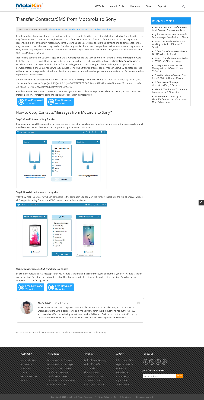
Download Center (124, 384)
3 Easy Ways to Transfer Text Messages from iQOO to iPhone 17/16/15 (167, 68)
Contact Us (26, 364)
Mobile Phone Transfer (47, 332)
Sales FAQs (121, 368)
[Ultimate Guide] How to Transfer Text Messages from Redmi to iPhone (170, 36)
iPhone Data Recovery (95, 376)
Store (148, 6)
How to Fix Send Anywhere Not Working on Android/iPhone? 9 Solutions (168, 44)
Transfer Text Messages (58, 372)
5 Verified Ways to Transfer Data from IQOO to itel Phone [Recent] (169, 77)
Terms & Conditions (122, 397)
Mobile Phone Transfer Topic (79, 29)
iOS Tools (99, 6)
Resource (135, 6)
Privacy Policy (103, 397)
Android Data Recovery (95, 360)
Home (19, 332)
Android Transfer (92, 364)
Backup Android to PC (57, 384)
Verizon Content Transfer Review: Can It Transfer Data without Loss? (169, 29)
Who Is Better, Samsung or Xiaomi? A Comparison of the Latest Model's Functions (169, 99)
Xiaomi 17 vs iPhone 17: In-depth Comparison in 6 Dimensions (169, 91)
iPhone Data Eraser (93, 380)
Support (162, 6)
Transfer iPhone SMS (57, 376)
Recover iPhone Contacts (59, 368)
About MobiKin (28, 360)
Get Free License (29, 376)
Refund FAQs (122, 372)
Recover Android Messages (60, 364)
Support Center (123, 380)
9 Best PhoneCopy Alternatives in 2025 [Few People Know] (169, 53)
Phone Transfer (91, 372)
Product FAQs (122, 376)
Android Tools (117, 6)
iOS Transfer (90, 368)
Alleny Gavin (55, 29)
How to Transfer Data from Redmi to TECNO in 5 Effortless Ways (170, 60)
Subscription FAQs (125, 360)
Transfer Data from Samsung (61, 380)
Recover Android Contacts (59, 360)
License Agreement (144, 397)
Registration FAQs (124, 364)
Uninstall (25, 380)
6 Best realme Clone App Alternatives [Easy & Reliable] (166, 84)
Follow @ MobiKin (103, 29)
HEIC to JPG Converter (94, 384)
